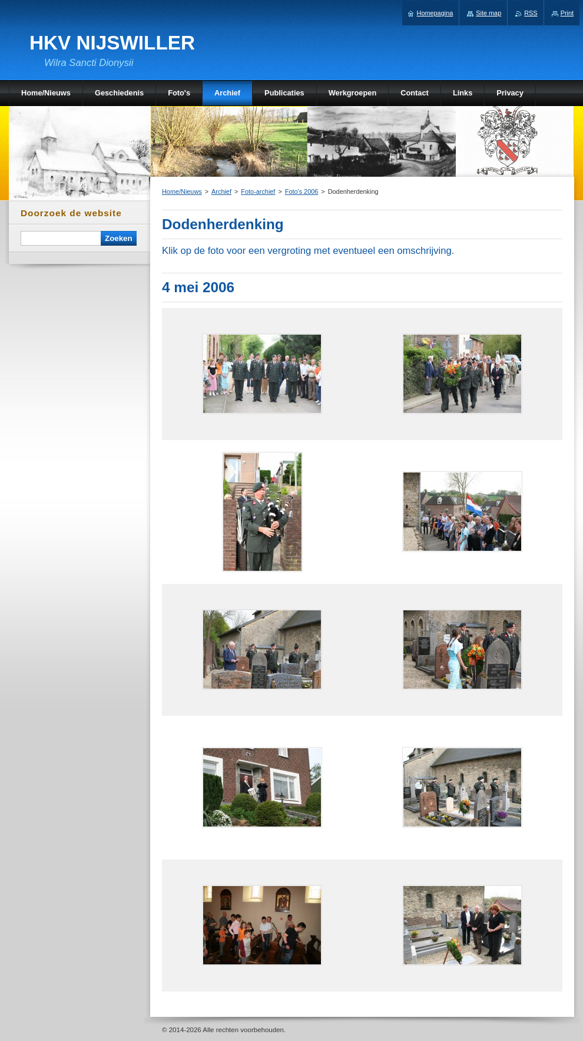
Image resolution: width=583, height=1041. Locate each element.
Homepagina (435, 12)
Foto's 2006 (302, 191)
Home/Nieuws (182, 191)
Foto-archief (258, 191)
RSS (530, 12)
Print (567, 12)
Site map (488, 12)
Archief (221, 191)
